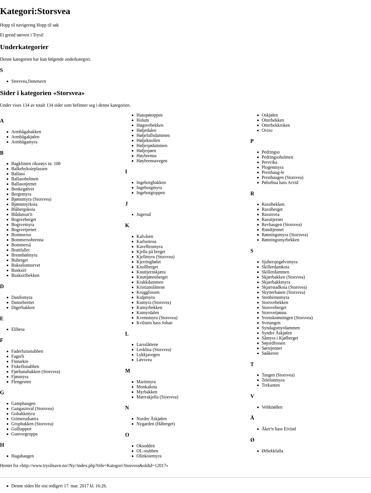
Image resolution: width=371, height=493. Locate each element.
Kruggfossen (148, 292)
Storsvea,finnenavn (28, 81)
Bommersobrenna (27, 239)
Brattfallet (20, 249)
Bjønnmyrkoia (24, 204)
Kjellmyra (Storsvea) (155, 256)
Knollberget (147, 266)
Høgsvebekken (149, 125)
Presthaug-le (273, 172)
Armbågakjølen (25, 136)
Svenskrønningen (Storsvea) (287, 317)
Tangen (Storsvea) (278, 375)
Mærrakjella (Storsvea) (157, 397)
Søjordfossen (273, 343)
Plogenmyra (272, 167)
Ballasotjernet (23, 183)
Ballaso (18, 173)
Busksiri (18, 270)
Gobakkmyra (23, 413)
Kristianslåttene (150, 287)
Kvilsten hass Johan (154, 322)
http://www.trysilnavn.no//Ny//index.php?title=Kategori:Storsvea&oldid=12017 (93, 465)
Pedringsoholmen (277, 157)
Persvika (269, 162)
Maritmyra (146, 381)
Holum (142, 120)
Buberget (19, 260)
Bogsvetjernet (23, 229)
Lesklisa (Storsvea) (153, 349)
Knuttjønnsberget (152, 277)
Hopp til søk (47, 25)
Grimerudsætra (24, 418)
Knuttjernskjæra (150, 271)
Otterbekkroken (276, 125)
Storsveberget (274, 307)
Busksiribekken (25, 275)
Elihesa (18, 329)
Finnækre (19, 361)
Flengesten (21, 381)
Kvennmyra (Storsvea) (156, 317)
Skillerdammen (275, 271)
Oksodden (145, 445)
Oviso (267, 130)
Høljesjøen (146, 150)
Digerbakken (23, 307)
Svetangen (271, 322)
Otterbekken (273, 120)
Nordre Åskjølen (151, 418)
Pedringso (271, 152)
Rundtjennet (273, 229)
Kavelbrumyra (149, 246)
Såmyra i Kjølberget (280, 338)
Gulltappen (21, 428)
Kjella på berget (150, 251)
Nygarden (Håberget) (155, 423)
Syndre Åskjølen (277, 332)
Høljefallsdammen (153, 135)
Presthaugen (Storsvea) (283, 177)
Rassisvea (271, 214)
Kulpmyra (145, 297)
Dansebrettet (22, 302)
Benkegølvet (22, 189)
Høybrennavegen (151, 160)
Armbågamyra (24, 141)
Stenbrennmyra (275, 297)
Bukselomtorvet (25, 265)
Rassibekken (273, 204)
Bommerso (21, 234)
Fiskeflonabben (25, 366)
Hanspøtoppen (149, 115)
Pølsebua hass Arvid (280, 182)
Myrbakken (146, 391)
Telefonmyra (273, 380)
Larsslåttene (147, 344)
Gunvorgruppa (24, 433)
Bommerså (21, 244)
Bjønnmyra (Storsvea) (31, 199)
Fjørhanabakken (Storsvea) (35, 371)
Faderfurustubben (27, 351)
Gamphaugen (23, 403)
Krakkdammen (149, 282)
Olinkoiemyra (149, 455)
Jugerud (143, 214)
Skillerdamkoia (275, 266)
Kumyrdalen (147, 312)
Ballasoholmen (24, 178)
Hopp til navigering (17, 25)
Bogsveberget (23, 219)
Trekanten (271, 385)
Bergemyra (21, 194)
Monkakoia (146, 386)
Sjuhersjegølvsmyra (280, 261)
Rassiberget (272, 209)
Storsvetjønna (274, 312)
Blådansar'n (21, 214)
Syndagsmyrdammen (281, 327)
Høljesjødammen (151, 145)
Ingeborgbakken (151, 182)
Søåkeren (270, 353)
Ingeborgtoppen (150, 192)
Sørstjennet (272, 348)
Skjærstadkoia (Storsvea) (284, 287)
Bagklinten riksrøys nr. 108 (35, 163)
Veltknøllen (272, 407)
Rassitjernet (272, 219)
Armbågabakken (26, 131)
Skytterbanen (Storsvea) (283, 292)
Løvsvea (144, 359)
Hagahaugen (22, 455)
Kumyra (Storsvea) (153, 302)
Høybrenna (146, 155)
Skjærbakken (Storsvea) (283, 277)
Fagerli (17, 356)
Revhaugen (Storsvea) (282, 224)
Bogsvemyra (22, 224)
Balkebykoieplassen (29, 168)
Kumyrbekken (149, 307)
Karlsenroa (146, 241)
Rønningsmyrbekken (280, 239)
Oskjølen (270, 115)
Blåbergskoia (23, 209)
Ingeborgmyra (149, 187)
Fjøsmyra (19, 376)
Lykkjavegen (148, 354)
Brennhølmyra (24, 255)
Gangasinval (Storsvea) (32, 408)
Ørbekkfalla (272, 450)
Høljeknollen (148, 140)
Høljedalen (146, 130)
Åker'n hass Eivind (279, 428)
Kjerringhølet (148, 261)
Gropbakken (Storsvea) (32, 423)
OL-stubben (147, 450)
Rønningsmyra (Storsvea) (285, 234)
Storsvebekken (275, 302)
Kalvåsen (144, 236)
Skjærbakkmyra (276, 282)
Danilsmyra (21, 297)
